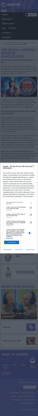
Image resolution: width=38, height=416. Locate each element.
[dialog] (19, 208)
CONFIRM (11, 242)
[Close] (34, 167)
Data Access (19, 249)
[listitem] (19, 203)
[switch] (30, 208)
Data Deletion (7, 249)
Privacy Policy (30, 249)
